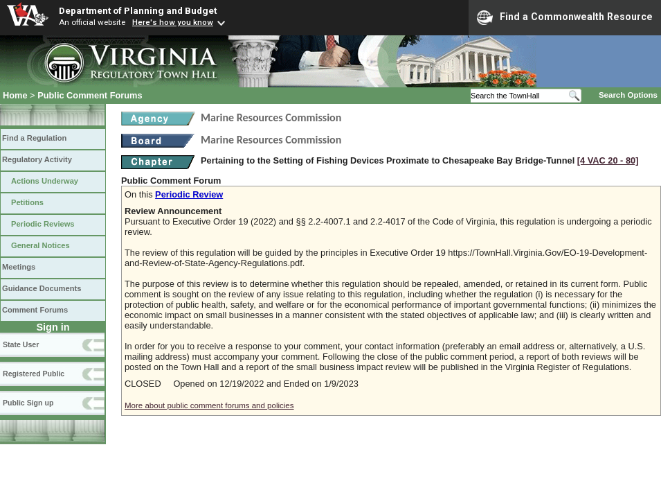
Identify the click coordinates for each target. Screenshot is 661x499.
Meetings (18, 267)
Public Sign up (28, 403)
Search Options (628, 95)
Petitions (27, 202)
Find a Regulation (34, 138)
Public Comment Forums (89, 95)
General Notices (40, 245)
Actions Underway (44, 181)
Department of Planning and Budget (138, 10)
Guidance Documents (41, 288)
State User (21, 344)
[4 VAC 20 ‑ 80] (608, 160)
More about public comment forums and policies (209, 405)
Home (15, 95)
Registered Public (33, 373)
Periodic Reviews (43, 224)
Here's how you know (172, 22)
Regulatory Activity (37, 159)
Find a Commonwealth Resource (565, 17)
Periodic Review (189, 194)
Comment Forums (35, 310)
